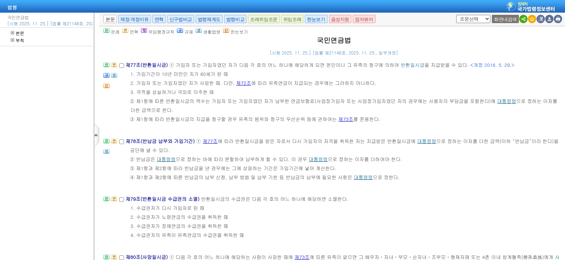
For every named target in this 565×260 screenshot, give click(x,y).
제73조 (345, 119)
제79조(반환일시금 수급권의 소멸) (163, 198)
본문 (17, 33)
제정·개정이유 (134, 19)
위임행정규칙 (157, 32)
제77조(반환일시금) (147, 64)
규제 (185, 32)
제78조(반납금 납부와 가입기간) (160, 141)
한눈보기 (316, 19)
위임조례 (292, 19)
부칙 (17, 40)
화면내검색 (505, 19)
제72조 (243, 82)
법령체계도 (209, 19)
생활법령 (208, 32)
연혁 (159, 19)
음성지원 (340, 19)
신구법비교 (180, 19)
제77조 (210, 141)
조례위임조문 (263, 19)
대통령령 (506, 101)
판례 (111, 32)
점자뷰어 (364, 19)
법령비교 (235, 19)
